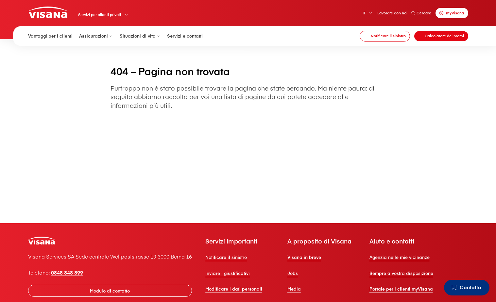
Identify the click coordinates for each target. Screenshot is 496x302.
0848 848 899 (67, 272)
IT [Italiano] (364, 12)
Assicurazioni (96, 36)
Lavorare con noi (392, 12)
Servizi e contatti (185, 36)
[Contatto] (466, 287)
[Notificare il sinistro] (385, 36)
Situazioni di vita (140, 36)
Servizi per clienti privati (99, 14)
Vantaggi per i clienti (50, 36)
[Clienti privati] (48, 12)
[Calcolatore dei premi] (441, 36)
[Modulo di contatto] (110, 290)
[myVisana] (452, 13)
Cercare (421, 12)
